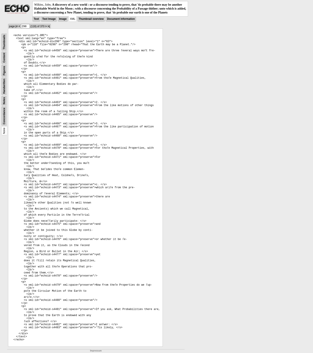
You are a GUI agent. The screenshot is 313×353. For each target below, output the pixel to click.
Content (4, 57)
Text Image (49, 18)
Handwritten (4, 85)
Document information (121, 18)
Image (63, 18)
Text (36, 18)
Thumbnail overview (91, 18)
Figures (4, 70)
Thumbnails (4, 42)
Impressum (96, 351)
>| (48, 26)
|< (17, 26)
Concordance (4, 116)
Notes (4, 100)
